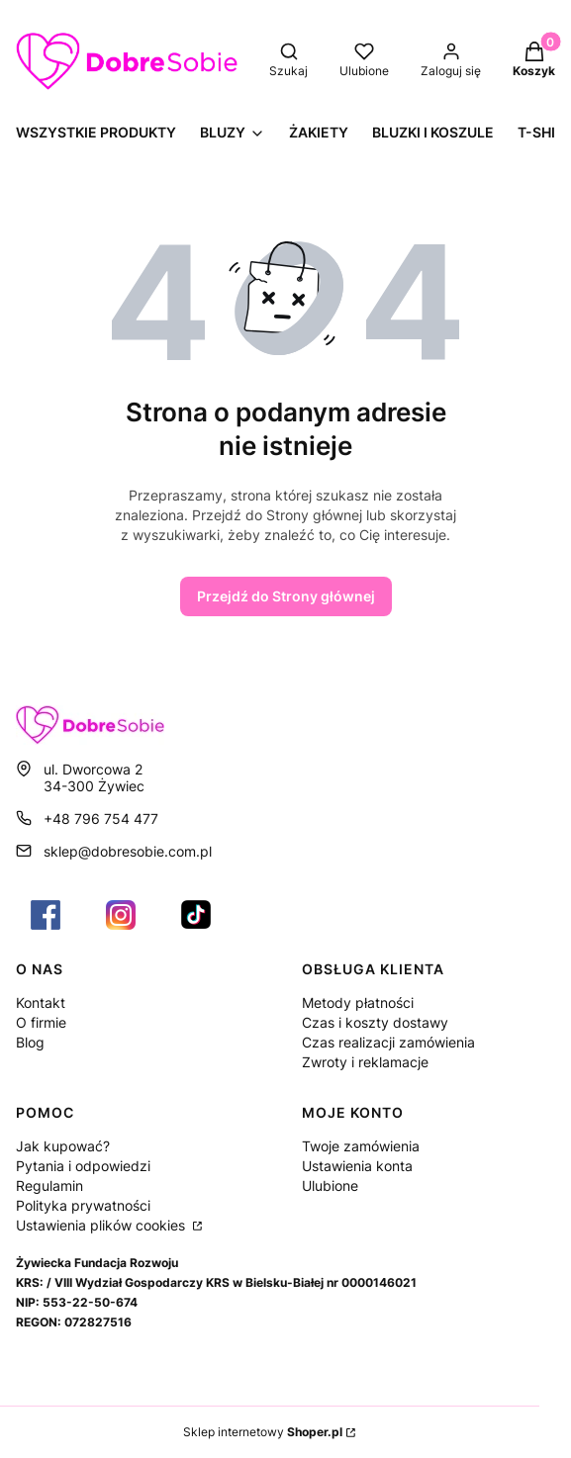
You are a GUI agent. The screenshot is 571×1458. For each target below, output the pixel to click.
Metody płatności (358, 1002)
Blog (30, 1042)
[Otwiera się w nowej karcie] (45, 915)
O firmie (41, 1022)
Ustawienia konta (357, 1165)
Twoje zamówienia (361, 1146)
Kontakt (40, 1002)
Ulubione (330, 1185)
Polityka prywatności (83, 1205)
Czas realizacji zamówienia (388, 1042)
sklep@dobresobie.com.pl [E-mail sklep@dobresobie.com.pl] (128, 851)
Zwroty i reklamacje (365, 1061)
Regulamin (49, 1185)
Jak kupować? (63, 1146)
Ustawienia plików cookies (102, 1225)
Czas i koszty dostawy (375, 1022)
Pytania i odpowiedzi (83, 1165)
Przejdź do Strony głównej (286, 596)
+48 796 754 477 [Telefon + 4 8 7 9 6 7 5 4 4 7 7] (101, 818)
